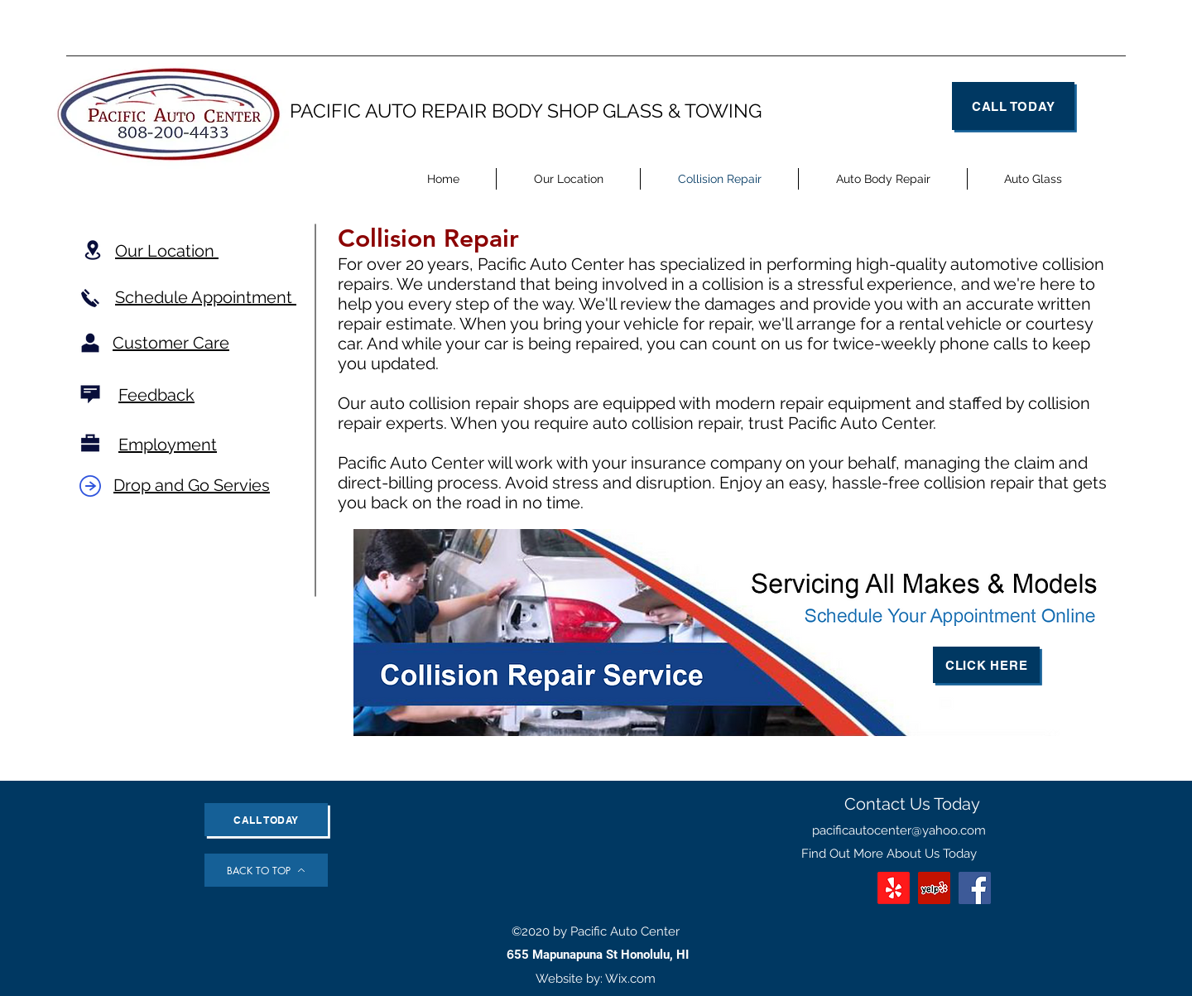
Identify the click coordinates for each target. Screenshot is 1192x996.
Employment (167, 445)
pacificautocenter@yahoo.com (899, 830)
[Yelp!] (893, 888)
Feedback (156, 395)
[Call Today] (1013, 106)
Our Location (167, 251)
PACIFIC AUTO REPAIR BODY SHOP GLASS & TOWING (526, 110)
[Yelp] (934, 888)
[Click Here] (986, 665)
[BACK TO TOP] (266, 870)
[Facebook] (975, 888)
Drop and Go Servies (191, 485)
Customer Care (171, 343)
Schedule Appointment (205, 297)
